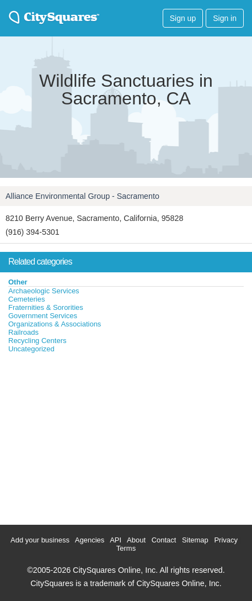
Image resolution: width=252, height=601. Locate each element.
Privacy (226, 540)
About (136, 540)
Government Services (42, 316)
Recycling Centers (37, 340)
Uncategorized (31, 349)
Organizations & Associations (54, 324)
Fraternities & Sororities (45, 307)
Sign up (183, 18)
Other (18, 282)
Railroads (23, 332)
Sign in (225, 18)
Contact (164, 540)
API (115, 540)
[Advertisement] (82, 436)
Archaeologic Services (43, 291)
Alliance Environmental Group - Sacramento (82, 196)
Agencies (89, 540)
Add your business (39, 540)
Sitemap (195, 540)
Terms (126, 548)
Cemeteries (26, 299)
